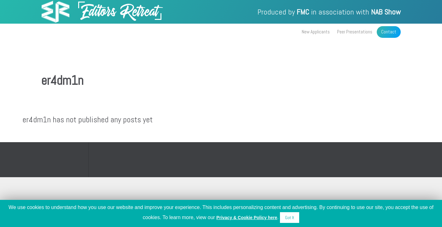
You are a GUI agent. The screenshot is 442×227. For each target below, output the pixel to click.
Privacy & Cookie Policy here (246, 217)
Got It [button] (289, 217)
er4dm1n (62, 81)
